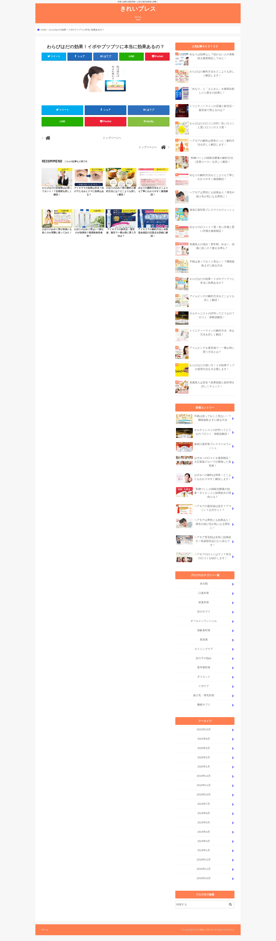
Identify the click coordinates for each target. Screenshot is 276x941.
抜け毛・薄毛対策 (203, 695)
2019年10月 (204, 794)
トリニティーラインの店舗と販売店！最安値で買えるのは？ (212, 108)
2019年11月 (204, 785)
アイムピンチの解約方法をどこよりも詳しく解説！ (212, 298)
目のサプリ (203, 611)
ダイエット (203, 676)
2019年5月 (203, 822)
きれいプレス (138, 8)
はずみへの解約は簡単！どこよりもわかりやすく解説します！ (203, 478)
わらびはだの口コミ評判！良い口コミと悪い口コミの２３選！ (212, 125)
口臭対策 (203, 593)
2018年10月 (204, 878)
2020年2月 (203, 757)
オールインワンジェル (203, 621)
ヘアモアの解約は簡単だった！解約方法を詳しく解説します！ (212, 142)
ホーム (138, 18)
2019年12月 (204, 775)
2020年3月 (203, 748)
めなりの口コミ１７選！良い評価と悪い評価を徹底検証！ (212, 229)
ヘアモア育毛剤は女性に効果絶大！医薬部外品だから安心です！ (203, 540)
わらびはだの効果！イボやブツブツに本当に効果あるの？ (212, 280)
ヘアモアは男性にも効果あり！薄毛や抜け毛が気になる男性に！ (212, 194)
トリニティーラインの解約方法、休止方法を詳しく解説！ (212, 332)
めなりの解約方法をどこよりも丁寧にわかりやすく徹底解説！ (212, 177)
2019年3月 (203, 841)
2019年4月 (203, 831)
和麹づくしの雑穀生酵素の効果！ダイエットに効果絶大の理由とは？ (203, 492)
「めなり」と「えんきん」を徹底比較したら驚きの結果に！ (212, 90)
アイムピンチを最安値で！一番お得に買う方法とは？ (212, 349)
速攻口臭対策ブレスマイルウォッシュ (212, 209)
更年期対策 (203, 667)
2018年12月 (204, 859)
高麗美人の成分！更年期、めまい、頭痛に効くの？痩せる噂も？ (212, 246)
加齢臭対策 (203, 630)
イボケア (203, 686)
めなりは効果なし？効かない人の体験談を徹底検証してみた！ (212, 56)
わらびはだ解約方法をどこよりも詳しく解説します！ (212, 73)
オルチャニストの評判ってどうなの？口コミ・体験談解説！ (212, 315)
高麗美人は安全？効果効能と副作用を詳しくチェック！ (212, 384)
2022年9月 (203, 738)
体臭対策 (203, 602)
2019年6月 (203, 813)
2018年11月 (204, 868)
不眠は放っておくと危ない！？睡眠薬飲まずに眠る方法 (212, 263)
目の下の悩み (204, 658)
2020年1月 (203, 766)
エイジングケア (204, 648)
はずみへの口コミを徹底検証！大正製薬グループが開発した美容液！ (203, 461)
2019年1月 (203, 850)
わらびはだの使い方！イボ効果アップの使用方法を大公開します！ (212, 367)
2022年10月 (204, 729)
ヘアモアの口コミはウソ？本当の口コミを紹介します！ (203, 557)
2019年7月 (203, 803)
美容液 (204, 639)
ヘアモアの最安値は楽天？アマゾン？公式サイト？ (203, 509)
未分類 (204, 583)
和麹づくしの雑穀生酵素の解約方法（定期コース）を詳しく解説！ (212, 160)
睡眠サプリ (203, 704)
